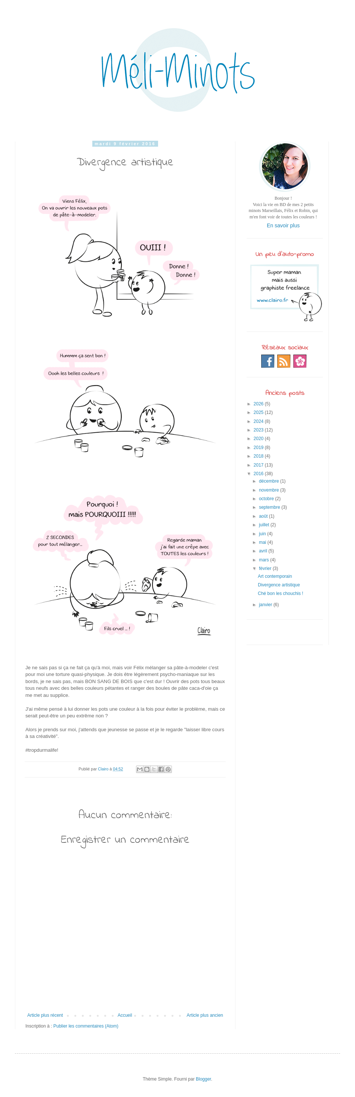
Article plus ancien (205, 1015)
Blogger (203, 1079)
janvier (266, 604)
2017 (259, 465)
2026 (259, 403)
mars (264, 559)
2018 (259, 456)
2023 (259, 430)
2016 (259, 473)
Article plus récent (45, 1015)
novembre (269, 490)
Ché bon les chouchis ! (280, 593)
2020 (259, 438)
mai (263, 542)
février (266, 568)
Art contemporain (275, 576)
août (264, 516)
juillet (265, 524)
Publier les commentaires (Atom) (85, 1026)
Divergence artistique (279, 585)
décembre (269, 481)
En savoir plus (283, 225)
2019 (259, 447)
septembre (270, 507)
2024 (259, 421)
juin (263, 533)
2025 (259, 412)
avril (263, 551)
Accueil (125, 1015)
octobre (267, 498)
